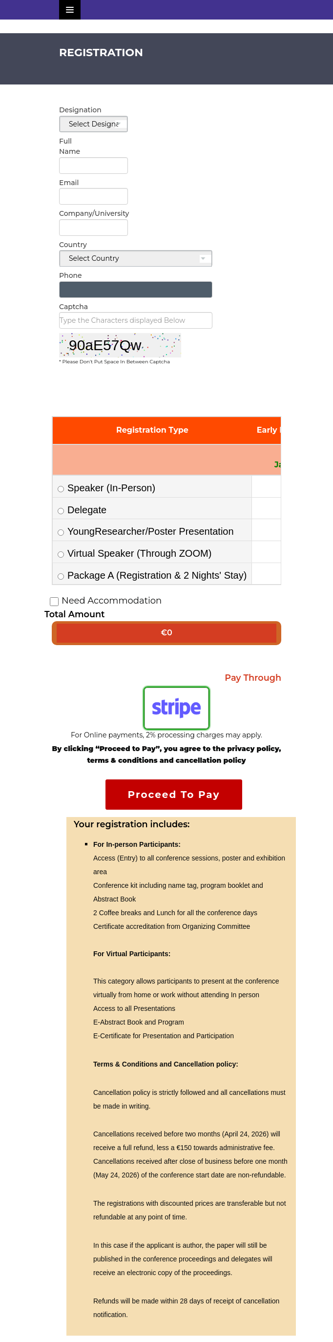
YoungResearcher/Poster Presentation (146, 531)
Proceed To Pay (174, 794)
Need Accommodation (107, 601)
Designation (71, 109)
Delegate (82, 509)
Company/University (71, 213)
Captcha (73, 306)
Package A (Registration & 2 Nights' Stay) (152, 575)
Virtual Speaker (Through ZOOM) (134, 553)
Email (69, 182)
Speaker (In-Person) (106, 487)
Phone (70, 275)
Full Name (69, 146)
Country (73, 244)
